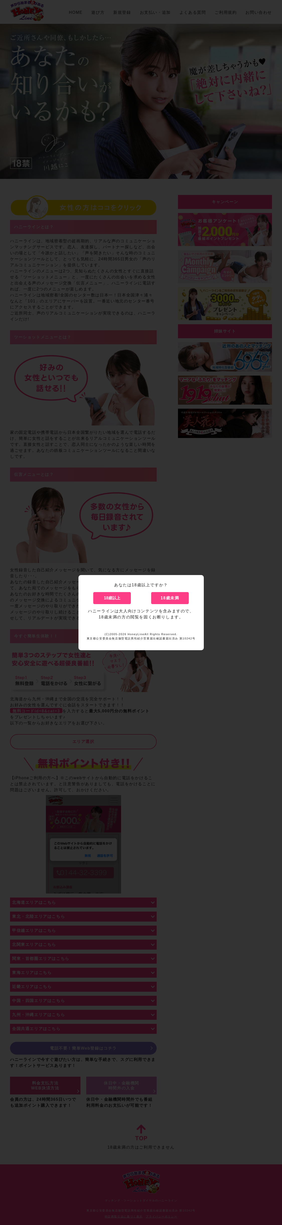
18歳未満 (170, 598)
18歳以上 (112, 598)
